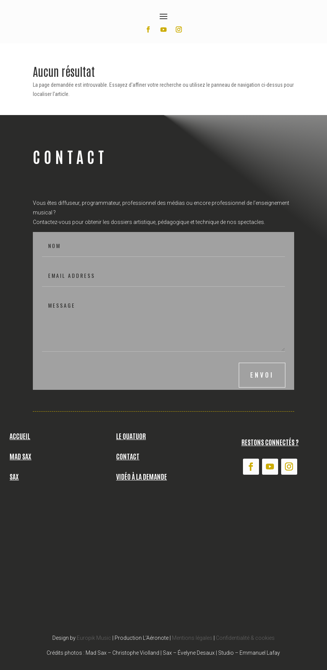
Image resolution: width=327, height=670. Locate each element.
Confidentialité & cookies (245, 638)
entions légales (194, 638)
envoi (262, 375)
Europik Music (94, 638)
